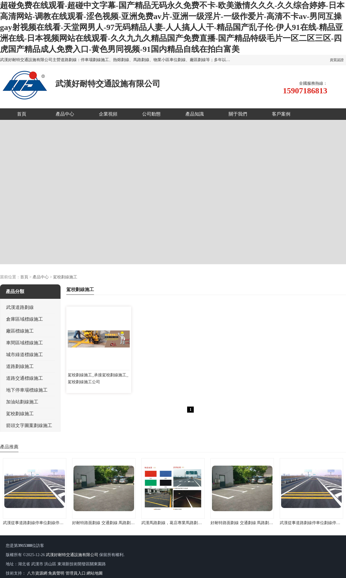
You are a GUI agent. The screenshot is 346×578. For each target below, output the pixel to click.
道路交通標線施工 (24, 378)
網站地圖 (94, 573)
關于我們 (238, 114)
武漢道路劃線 (20, 307)
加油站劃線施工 (22, 401)
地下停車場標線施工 (27, 390)
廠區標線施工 (20, 330)
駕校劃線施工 (65, 277)
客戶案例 (281, 114)
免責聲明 (56, 573)
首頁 (21, 114)
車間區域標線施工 (24, 342)
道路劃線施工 (20, 366)
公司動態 (151, 114)
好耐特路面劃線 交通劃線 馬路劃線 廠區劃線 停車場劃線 (122, 523)
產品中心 (65, 114)
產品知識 (194, 114)
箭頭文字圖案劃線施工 (29, 425)
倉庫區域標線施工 (24, 319)
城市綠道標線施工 (24, 354)
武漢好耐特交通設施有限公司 (72, 555)
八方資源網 (37, 573)
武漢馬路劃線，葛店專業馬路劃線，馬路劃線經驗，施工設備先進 (199, 523)
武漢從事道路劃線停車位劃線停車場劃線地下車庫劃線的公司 (57, 523)
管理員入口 (75, 573)
